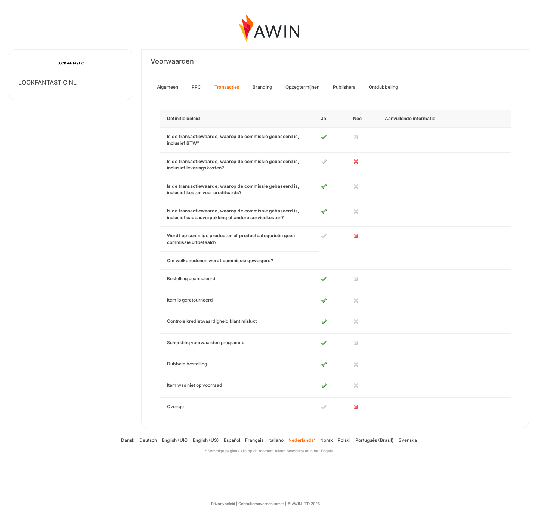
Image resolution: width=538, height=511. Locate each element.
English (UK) (175, 440)
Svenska (408, 440)
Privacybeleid (223, 503)
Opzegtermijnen (302, 87)
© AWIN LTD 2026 (303, 503)
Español (232, 440)
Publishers (344, 87)
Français (254, 440)
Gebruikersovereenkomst (261, 503)
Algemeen (167, 87)
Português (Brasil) (374, 440)
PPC (196, 87)
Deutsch (148, 440)
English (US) (206, 440)
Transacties (226, 87)
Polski (344, 440)
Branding (262, 87)
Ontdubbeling (383, 87)
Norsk (326, 440)
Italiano (276, 440)
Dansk (127, 440)
